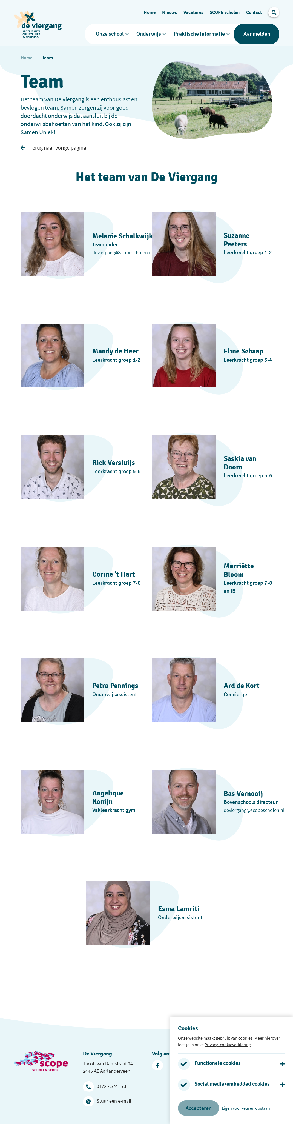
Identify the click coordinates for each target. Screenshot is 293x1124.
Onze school (110, 32)
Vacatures (193, 11)
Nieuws (169, 11)
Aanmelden (256, 32)
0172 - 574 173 (104, 1083)
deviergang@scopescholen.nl (122, 250)
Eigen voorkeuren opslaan (246, 1108)
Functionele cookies (217, 1063)
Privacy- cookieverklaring (228, 1044)
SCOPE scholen (225, 11)
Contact (254, 11)
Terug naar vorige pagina (53, 144)
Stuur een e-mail (107, 1098)
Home (150, 11)
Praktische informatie (199, 32)
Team (47, 55)
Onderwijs (148, 32)
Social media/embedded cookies (232, 1084)
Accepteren (199, 1108)
